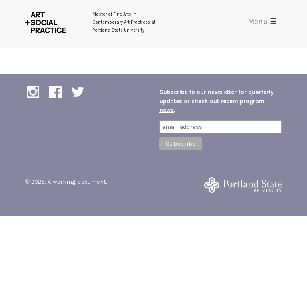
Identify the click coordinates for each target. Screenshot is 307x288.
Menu (262, 21)
